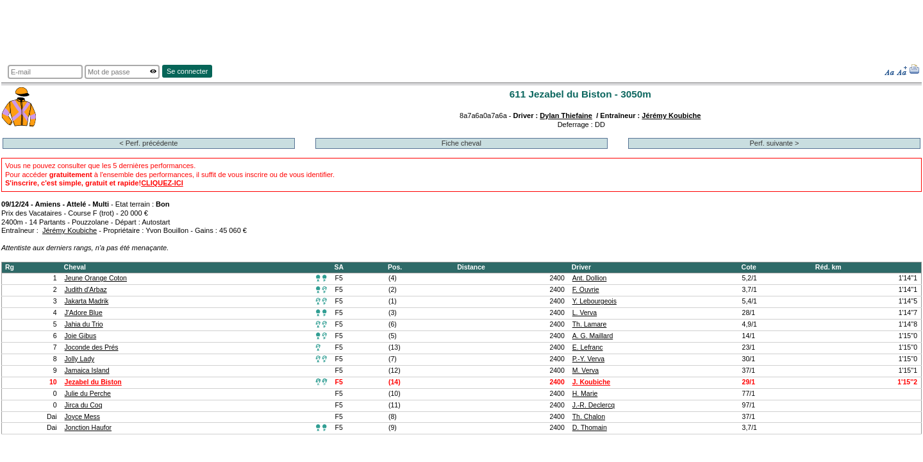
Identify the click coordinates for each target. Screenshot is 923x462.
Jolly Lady (80, 359)
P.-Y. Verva (588, 359)
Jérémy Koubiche (671, 115)
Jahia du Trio (84, 324)
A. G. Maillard (592, 335)
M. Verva (585, 370)
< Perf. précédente (148, 143)
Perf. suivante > (774, 143)
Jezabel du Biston (93, 382)
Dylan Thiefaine (566, 115)
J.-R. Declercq (593, 405)
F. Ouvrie (585, 289)
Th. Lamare (589, 324)
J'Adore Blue (84, 312)
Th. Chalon (588, 416)
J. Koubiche (591, 382)
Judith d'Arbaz (86, 289)
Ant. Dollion (589, 278)
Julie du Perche (88, 393)
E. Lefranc (587, 347)
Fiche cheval (461, 143)
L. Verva (584, 312)
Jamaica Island (87, 370)
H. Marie (585, 393)
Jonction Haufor (88, 427)
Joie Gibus (81, 335)
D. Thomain (589, 427)
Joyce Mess (82, 416)
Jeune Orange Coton (96, 278)
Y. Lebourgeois (594, 301)
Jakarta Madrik (87, 301)
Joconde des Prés (92, 347)
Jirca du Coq (84, 405)
